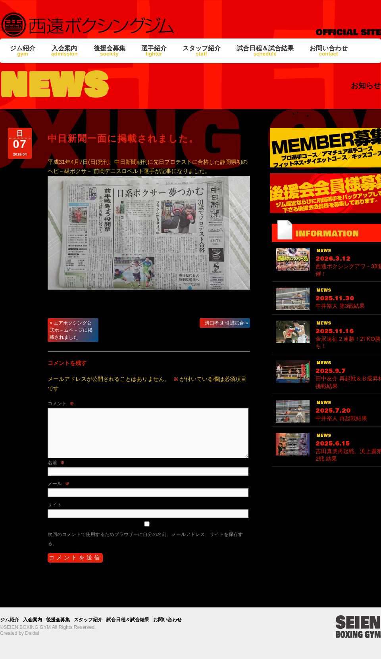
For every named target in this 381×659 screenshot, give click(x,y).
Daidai (32, 633)
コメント (61, 403)
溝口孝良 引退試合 (226, 323)
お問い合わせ (329, 51)
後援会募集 (109, 51)
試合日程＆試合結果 (265, 51)
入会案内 (64, 51)
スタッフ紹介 (202, 51)
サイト (55, 504)
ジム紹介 (22, 51)
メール (58, 483)
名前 (56, 462)
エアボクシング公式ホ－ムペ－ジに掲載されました (71, 330)
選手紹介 (154, 51)
